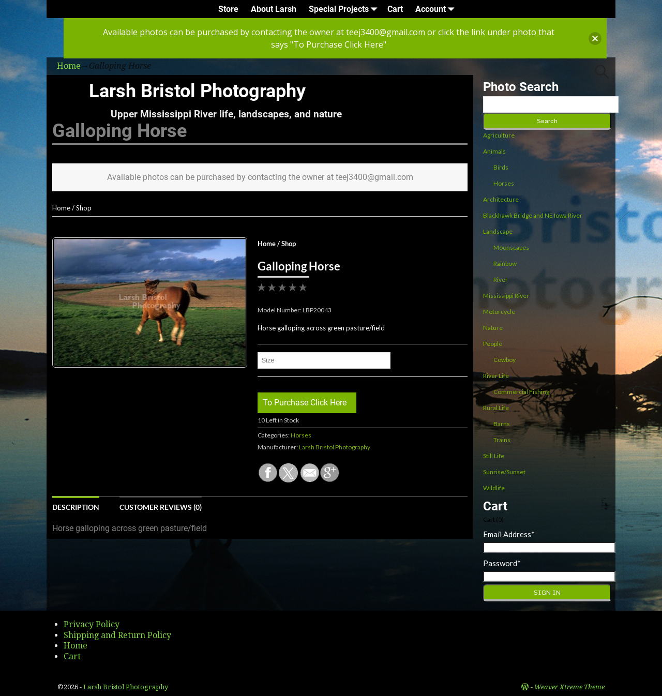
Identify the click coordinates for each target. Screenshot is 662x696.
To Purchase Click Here (305, 402)
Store (228, 9)
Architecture (501, 199)
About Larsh (273, 9)
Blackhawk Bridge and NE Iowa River (532, 215)
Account (436, 9)
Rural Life (496, 408)
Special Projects (345, 9)
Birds (500, 167)
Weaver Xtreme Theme (569, 687)
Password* (502, 563)
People (492, 343)
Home (61, 208)
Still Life (493, 456)
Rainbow (505, 263)
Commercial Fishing (521, 392)
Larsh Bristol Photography (197, 91)
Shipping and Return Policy (117, 635)
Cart (395, 9)
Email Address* (509, 534)
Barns (501, 424)
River (500, 279)
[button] (595, 38)
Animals (494, 151)
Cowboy (504, 360)
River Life (496, 376)
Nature (493, 327)
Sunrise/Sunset (504, 472)
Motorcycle (499, 311)
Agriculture (499, 135)
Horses (301, 435)
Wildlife (494, 488)
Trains (501, 440)
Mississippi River (506, 295)
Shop (84, 208)
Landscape (498, 231)
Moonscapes (511, 247)
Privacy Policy (91, 624)
